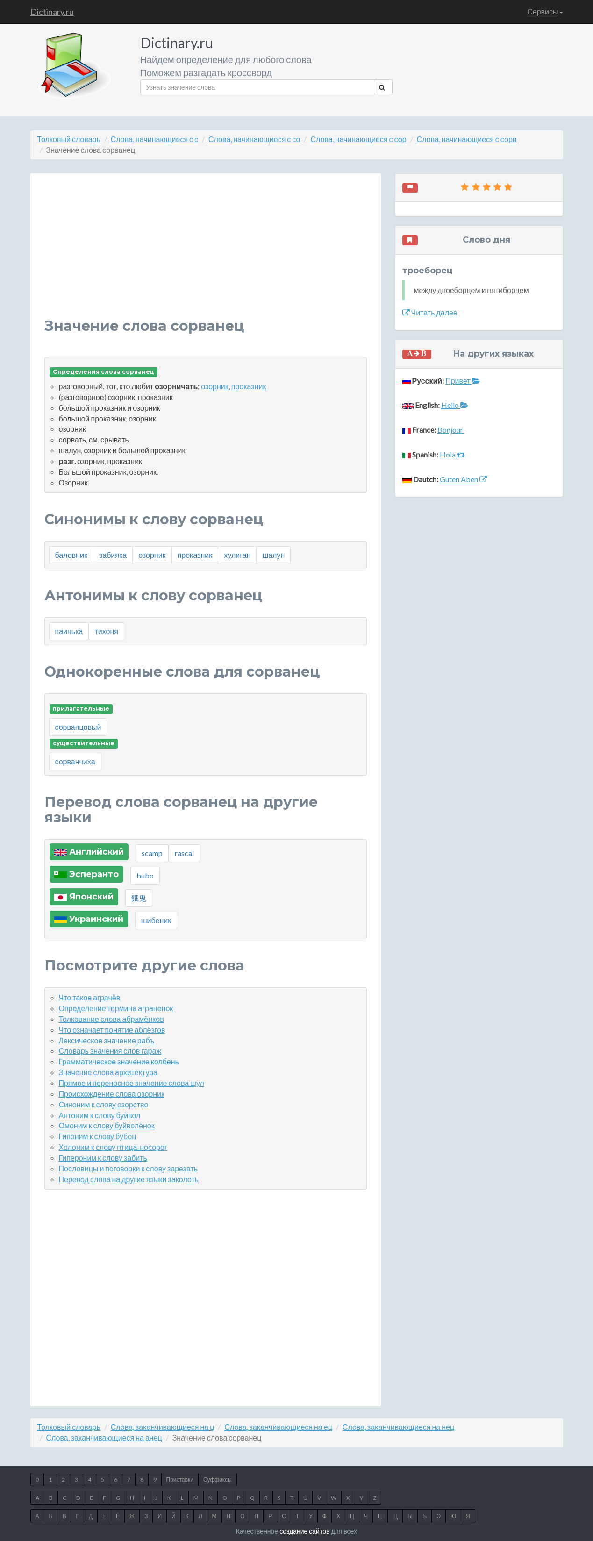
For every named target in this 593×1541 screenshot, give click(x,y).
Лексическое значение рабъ (107, 1040)
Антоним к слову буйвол (100, 1115)
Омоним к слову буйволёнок (107, 1125)
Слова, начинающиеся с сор (358, 139)
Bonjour (450, 429)
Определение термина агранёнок (116, 1008)
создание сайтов (304, 1531)
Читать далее (429, 312)
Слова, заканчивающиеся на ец (278, 1426)
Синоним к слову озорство (104, 1104)
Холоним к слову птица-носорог (113, 1146)
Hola (452, 454)
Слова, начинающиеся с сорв (467, 139)
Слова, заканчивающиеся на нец (398, 1426)
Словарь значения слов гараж (110, 1050)
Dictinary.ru (52, 12)
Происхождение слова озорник (111, 1093)
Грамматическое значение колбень (119, 1061)
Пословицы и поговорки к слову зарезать (128, 1168)
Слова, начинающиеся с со (254, 139)
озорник (214, 386)
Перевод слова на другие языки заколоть (129, 1179)
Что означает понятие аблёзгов (112, 1029)
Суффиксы (217, 1479)
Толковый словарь (68, 139)
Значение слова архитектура (108, 1072)
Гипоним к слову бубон (97, 1136)
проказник (248, 386)
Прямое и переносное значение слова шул (131, 1082)
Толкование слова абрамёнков (111, 1018)
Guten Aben (463, 479)
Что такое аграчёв (90, 997)
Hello (454, 404)
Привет (462, 380)
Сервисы (545, 11)
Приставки (179, 1479)
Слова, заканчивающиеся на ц (162, 1426)
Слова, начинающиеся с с (154, 139)
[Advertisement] (205, 252)
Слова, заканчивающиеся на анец (104, 1437)
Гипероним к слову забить (103, 1157)
